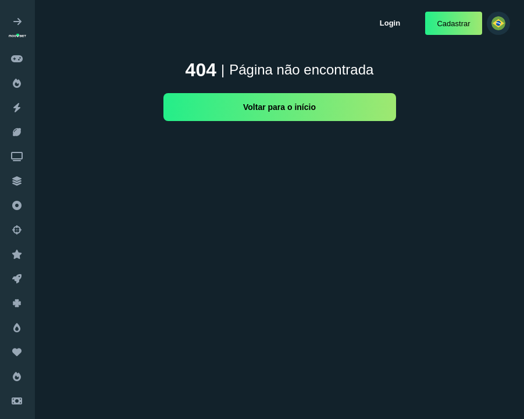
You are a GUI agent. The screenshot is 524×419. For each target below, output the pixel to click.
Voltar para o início (279, 107)
